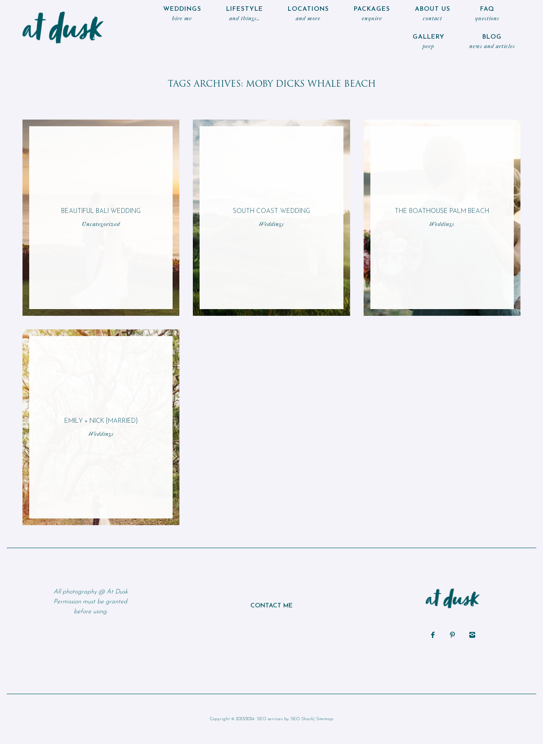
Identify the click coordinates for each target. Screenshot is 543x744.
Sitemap (324, 719)
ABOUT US (432, 14)
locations (308, 14)
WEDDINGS (182, 14)
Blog (492, 42)
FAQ (487, 14)
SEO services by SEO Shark (285, 719)
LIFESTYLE (244, 14)
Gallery (429, 42)
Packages (372, 14)
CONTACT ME (271, 605)
